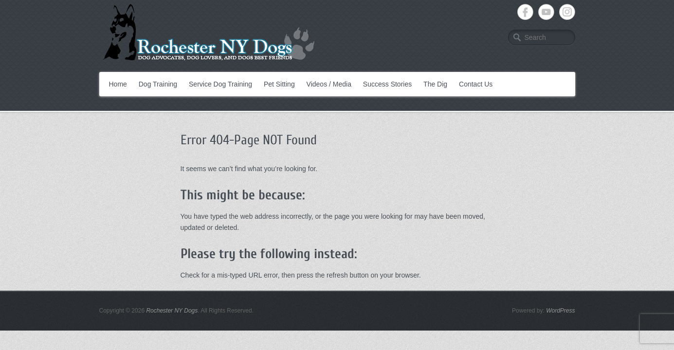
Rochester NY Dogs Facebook (525, 12)
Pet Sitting (279, 84)
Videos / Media (329, 84)
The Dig (435, 84)
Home (118, 84)
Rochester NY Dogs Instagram (567, 12)
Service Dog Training (220, 84)
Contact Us (475, 84)
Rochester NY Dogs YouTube (546, 12)
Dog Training (158, 84)
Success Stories (387, 84)
